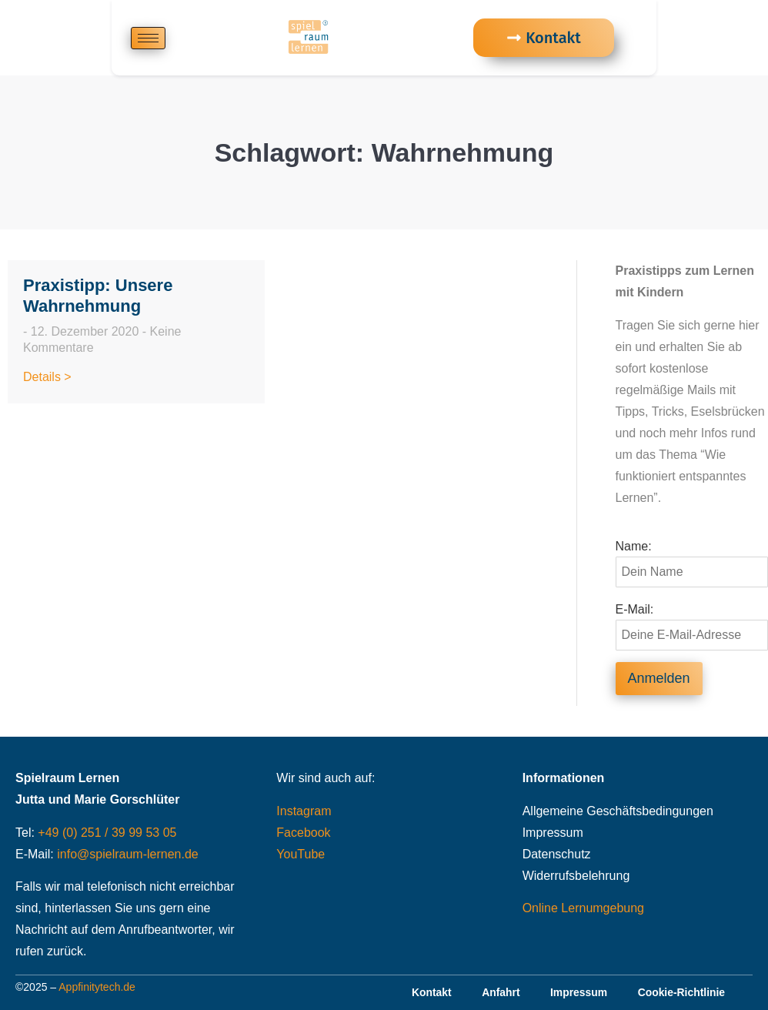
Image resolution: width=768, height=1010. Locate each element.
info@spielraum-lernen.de (127, 854)
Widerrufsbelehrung (576, 875)
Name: (634, 546)
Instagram (303, 811)
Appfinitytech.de (96, 987)
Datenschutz (557, 854)
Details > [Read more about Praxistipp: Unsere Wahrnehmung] (47, 376)
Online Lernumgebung (583, 908)
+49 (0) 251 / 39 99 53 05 (107, 832)
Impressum (553, 832)
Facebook (303, 832)
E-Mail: (635, 610)
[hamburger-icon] (148, 38)
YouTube (300, 854)
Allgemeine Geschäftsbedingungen (618, 811)
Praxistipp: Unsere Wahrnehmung (97, 295)
